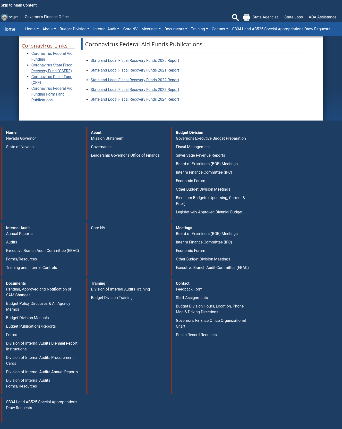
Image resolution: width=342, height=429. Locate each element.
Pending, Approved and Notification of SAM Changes (38, 292)
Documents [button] (174, 29)
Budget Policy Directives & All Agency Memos (38, 306)
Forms (11, 334)
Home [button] (30, 29)
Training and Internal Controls (31, 267)
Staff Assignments (192, 297)
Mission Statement (107, 138)
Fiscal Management (193, 147)
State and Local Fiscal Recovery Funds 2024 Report (135, 99)
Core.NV (130, 29)
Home (8, 29)
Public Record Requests (196, 334)
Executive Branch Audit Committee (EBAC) (42, 250)
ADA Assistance (322, 17)
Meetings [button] (150, 29)
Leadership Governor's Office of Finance (125, 155)
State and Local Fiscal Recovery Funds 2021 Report (135, 70)
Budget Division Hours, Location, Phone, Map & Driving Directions (210, 309)
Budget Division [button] (73, 29)
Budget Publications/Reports (31, 326)
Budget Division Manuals (27, 318)
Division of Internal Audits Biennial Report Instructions (41, 346)
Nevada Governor (21, 138)
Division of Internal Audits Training (120, 289)
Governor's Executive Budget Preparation (211, 138)
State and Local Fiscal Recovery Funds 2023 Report (135, 89)
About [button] (48, 29)
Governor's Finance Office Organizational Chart (211, 323)
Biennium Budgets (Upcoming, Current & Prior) (210, 200)
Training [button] (198, 29)
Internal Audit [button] (104, 29)
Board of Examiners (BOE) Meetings (207, 164)
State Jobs (293, 17)
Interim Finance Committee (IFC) (204, 172)
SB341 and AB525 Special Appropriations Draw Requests (281, 29)
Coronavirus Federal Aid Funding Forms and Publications (51, 94)
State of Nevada (20, 147)
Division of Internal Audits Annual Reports (42, 372)
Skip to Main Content (19, 5)
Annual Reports (19, 233)
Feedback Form (189, 289)
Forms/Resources (21, 259)
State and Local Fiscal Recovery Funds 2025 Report (135, 60)
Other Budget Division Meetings (203, 189)
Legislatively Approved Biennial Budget (209, 212)
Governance (101, 147)
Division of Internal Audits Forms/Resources (28, 383)
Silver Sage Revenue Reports (200, 155)
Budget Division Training (112, 297)
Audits (11, 242)
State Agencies (266, 17)
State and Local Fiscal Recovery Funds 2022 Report (135, 80)
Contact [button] (218, 29)
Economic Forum (190, 180)
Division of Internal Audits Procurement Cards (40, 360)
